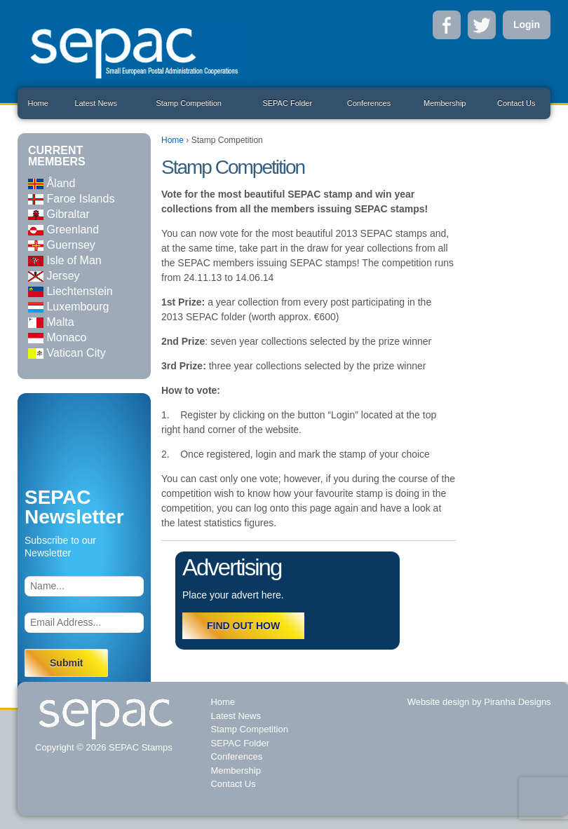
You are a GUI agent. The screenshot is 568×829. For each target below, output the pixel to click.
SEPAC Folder (287, 103)
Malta (51, 322)
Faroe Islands (71, 199)
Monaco (57, 337)
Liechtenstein (70, 291)
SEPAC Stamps (139, 747)
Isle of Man (65, 260)
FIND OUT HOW (243, 625)
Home (37, 103)
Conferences (369, 103)
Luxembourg (68, 307)
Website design (438, 702)
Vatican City (67, 353)
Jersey (54, 276)
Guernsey (61, 245)
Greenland (63, 229)
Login (526, 24)
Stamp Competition (189, 103)
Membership (445, 103)
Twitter (482, 25)
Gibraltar (59, 214)
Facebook (447, 25)
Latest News (95, 103)
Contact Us (516, 103)
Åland (51, 183)
